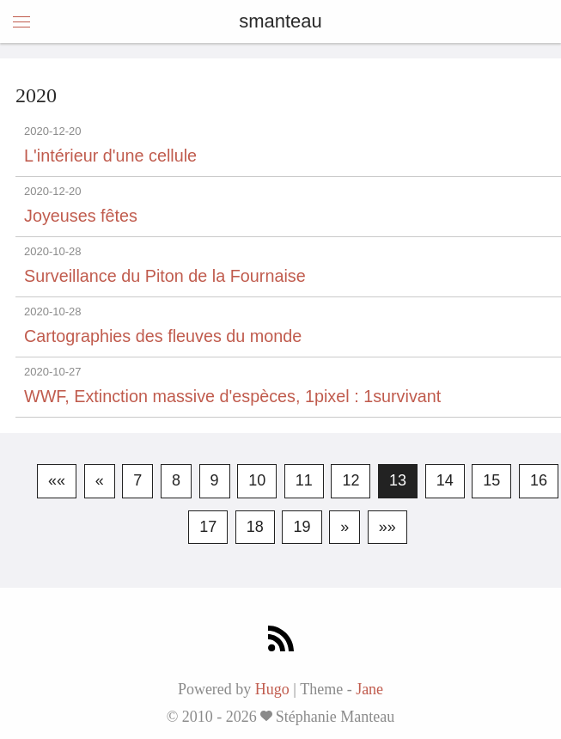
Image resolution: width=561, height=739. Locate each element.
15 (491, 480)
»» (387, 526)
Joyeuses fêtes (80, 215)
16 (538, 480)
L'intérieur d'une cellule (110, 155)
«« (56, 480)
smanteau (280, 21)
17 (207, 526)
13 (397, 480)
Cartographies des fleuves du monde (163, 336)
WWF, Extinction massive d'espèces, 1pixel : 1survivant (232, 396)
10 (256, 480)
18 (255, 526)
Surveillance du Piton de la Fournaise (165, 275)
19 (301, 526)
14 (445, 480)
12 (350, 480)
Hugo (272, 689)
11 (304, 480)
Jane (369, 689)
